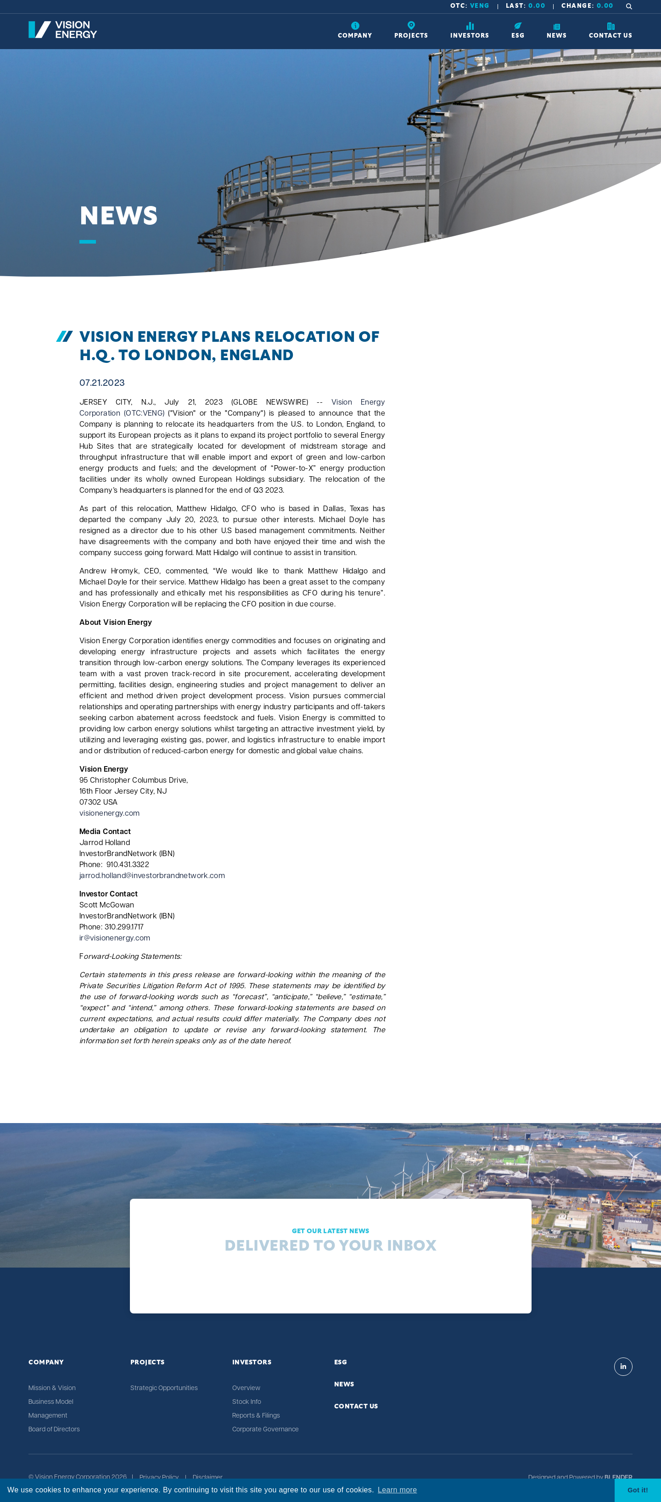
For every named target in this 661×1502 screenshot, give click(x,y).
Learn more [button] (397, 1490)
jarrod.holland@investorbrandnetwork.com (152, 876)
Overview (246, 1388)
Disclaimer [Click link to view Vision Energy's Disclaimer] (208, 1478)
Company (46, 1362)
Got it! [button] (637, 1490)
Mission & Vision (52, 1388)
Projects (147, 1362)
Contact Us (356, 1406)
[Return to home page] (62, 36)
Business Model (50, 1402)
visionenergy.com (109, 814)
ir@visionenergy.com (115, 938)
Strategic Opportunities (164, 1388)
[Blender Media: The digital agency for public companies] (618, 1478)
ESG (340, 1362)
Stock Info (246, 1402)
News (344, 1384)
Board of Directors (54, 1429)
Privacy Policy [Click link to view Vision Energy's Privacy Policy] (159, 1478)
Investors (252, 1362)
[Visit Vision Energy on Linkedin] (623, 1366)
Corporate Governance (265, 1429)
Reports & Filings (256, 1416)
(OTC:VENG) (144, 413)
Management (47, 1416)
